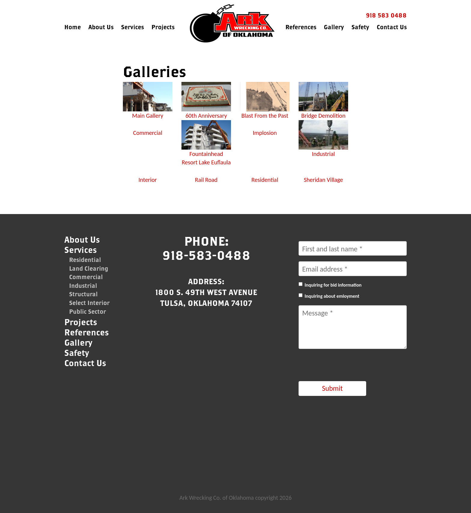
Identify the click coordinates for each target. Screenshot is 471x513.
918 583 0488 (386, 15)
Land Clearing (88, 268)
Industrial (83, 285)
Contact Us (392, 26)
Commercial (86, 276)
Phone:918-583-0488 (206, 248)
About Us (101, 26)
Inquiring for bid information (333, 285)
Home (72, 26)
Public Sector (87, 311)
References (300, 26)
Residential (85, 259)
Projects (163, 26)
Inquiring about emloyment (332, 296)
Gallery (334, 26)
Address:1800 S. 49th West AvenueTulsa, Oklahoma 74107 (206, 292)
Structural (83, 294)
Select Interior (89, 302)
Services (132, 26)
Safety (360, 26)
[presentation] (344, 366)
